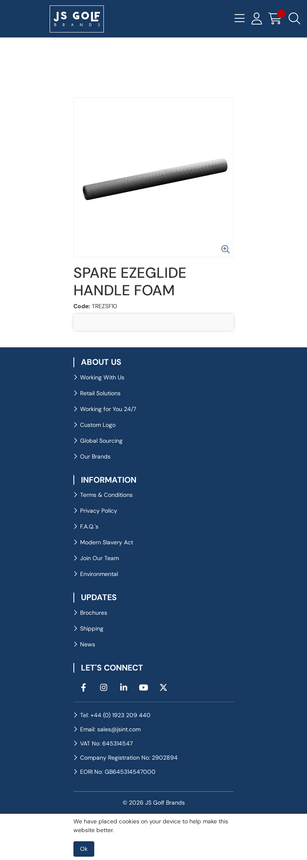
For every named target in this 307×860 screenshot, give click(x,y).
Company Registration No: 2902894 (129, 757)
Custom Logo (98, 425)
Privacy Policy (98, 510)
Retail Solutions (100, 393)
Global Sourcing (101, 440)
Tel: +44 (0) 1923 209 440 (115, 715)
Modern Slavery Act (106, 542)
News (87, 644)
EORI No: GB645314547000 (118, 771)
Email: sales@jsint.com (110, 729)
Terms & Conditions (106, 495)
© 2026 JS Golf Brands (154, 802)
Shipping (91, 628)
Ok (84, 849)
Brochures (93, 612)
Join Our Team (99, 558)
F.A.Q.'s (89, 526)
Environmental (99, 574)
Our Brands (95, 456)
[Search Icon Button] (294, 19)
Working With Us (102, 377)
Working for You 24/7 (108, 409)
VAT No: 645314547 (106, 743)
